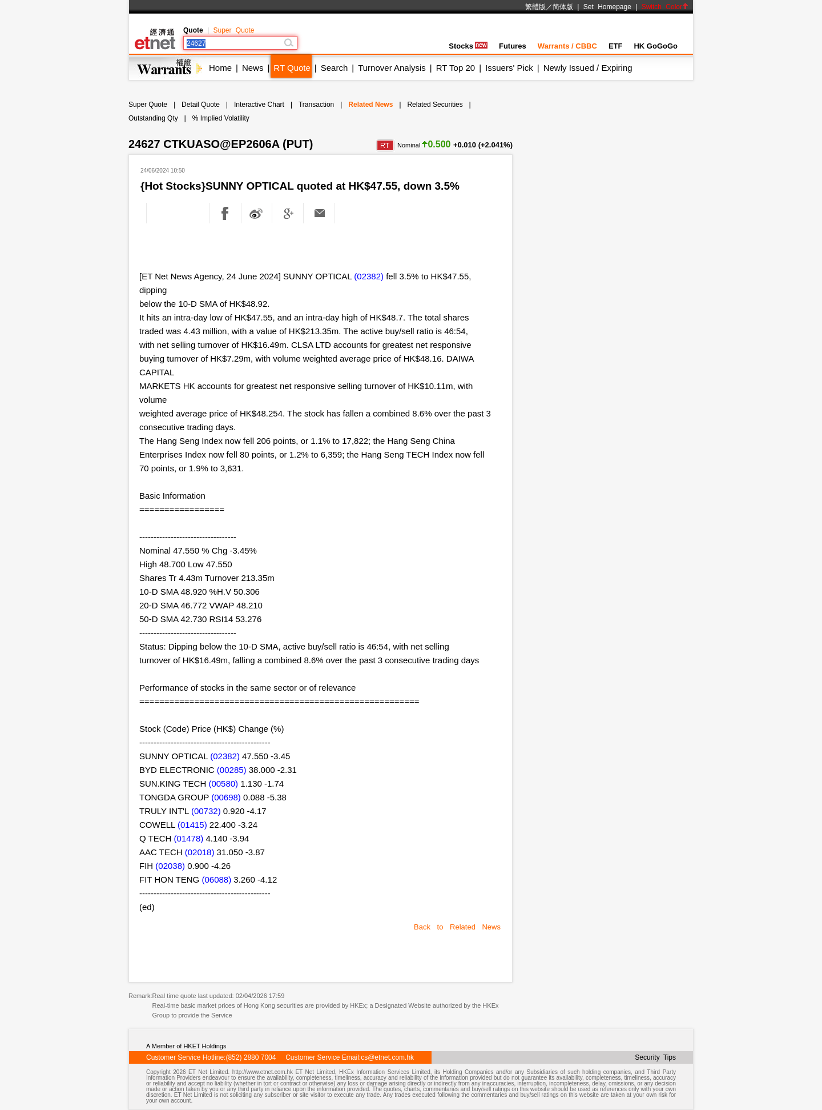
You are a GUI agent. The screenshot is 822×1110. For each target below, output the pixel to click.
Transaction (316, 105)
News (253, 68)
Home (220, 68)
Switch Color (665, 7)
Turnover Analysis (392, 68)
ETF (616, 46)
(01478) (189, 838)
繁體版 (535, 7)
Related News (370, 105)
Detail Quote (201, 105)
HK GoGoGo (656, 46)
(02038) (170, 866)
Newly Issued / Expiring (587, 68)
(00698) (226, 797)
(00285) (232, 770)
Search (334, 68)
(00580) (223, 783)
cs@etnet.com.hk (387, 1057)
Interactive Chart (259, 105)
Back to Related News (457, 927)
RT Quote (291, 68)
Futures (512, 46)
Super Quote (233, 30)
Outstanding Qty (153, 118)
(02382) (369, 276)
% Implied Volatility (220, 118)
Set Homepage (607, 7)
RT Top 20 (455, 68)
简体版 (563, 7)
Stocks (468, 46)
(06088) (216, 879)
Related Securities (434, 105)
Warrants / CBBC (567, 46)
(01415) (192, 825)
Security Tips (655, 1057)
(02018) (200, 852)
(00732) (206, 811)
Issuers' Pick (509, 68)
